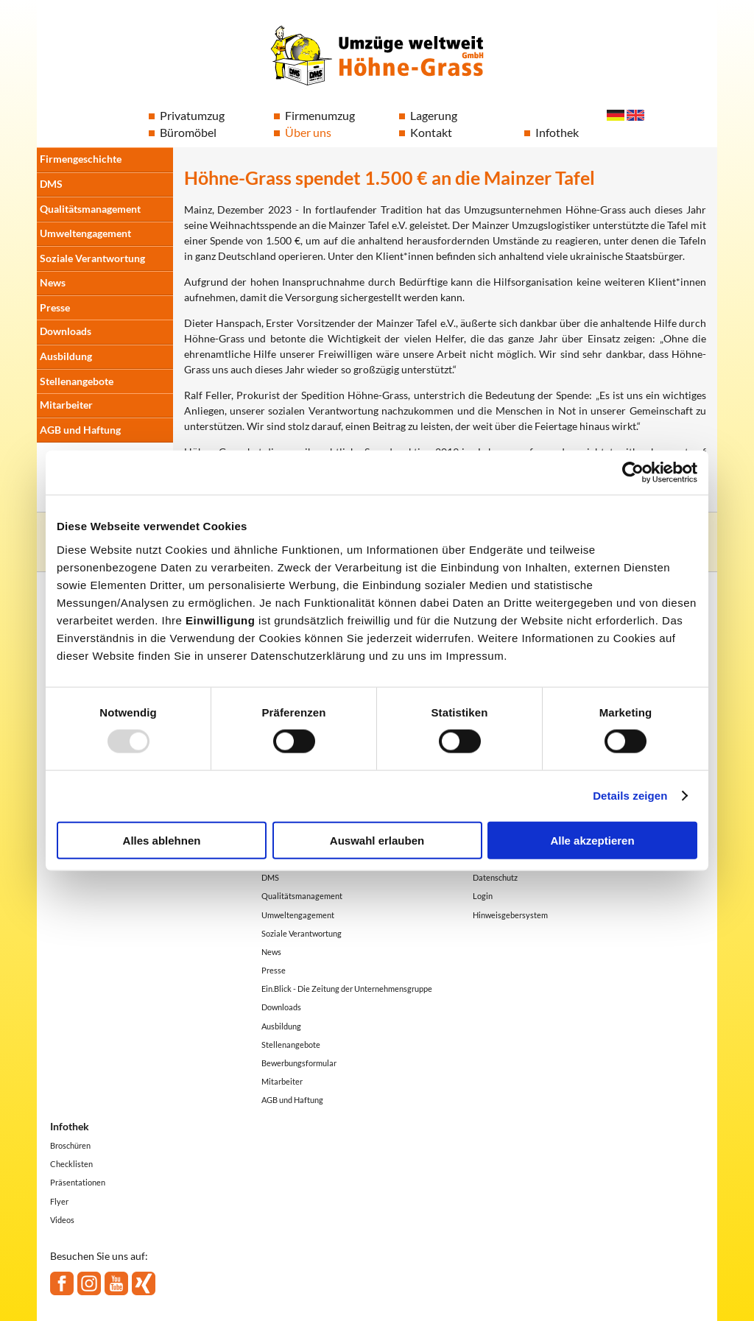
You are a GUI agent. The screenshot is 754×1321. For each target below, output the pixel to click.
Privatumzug (192, 115)
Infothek (557, 132)
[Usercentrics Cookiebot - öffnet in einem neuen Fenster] (632, 473)
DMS (51, 183)
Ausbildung (66, 356)
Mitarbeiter (66, 404)
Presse (55, 307)
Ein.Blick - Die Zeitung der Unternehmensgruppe (346, 988)
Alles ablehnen (162, 840)
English (635, 115)
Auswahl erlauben (377, 840)
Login (483, 896)
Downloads (65, 331)
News (53, 282)
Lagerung (433, 115)
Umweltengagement (85, 233)
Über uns (308, 132)
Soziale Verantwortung (92, 258)
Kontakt (431, 132)
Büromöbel (188, 132)
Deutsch (615, 115)
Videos (62, 1220)
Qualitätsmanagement (90, 208)
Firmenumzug (320, 115)
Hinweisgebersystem (510, 915)
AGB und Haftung (80, 429)
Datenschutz (495, 877)
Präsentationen (77, 1182)
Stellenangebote (76, 381)
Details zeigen (630, 795)
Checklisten (71, 1164)
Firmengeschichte (80, 158)
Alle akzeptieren (592, 840)
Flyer (59, 1201)
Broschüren (70, 1145)
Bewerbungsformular (299, 1063)
